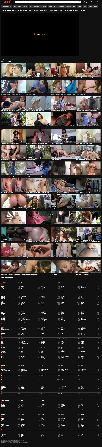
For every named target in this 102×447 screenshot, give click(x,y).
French (2, 343)
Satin (22, 418)
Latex (22, 379)
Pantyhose (3, 405)
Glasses (82, 348)
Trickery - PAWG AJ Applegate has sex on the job (85, 126)
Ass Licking (63, 289)
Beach (62, 297)
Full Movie (43, 343)
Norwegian (83, 393)
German (82, 347)
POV (22, 404)
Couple (42, 318)
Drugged (79, 6)
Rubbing (62, 414)
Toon (2, 435)
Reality (2, 413)
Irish (42, 365)
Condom (42, 317)
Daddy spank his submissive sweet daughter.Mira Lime (36, 176)
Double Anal (63, 328)
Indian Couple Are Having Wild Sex (82, 274)
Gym (22, 352)
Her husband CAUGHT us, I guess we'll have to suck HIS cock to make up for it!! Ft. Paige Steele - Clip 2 (38, 208)
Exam (62, 334)
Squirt (82, 424)
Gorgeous (62, 350)
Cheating (25, 6)
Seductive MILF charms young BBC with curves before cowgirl (63, 94)
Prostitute (82, 407)
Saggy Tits (3, 418)
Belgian (22, 298)
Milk (2, 388)
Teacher (62, 431)
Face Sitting (23, 338)
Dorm (42, 328)
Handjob (42, 356)
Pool (81, 406)
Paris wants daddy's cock (56, 159)
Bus (81, 305)
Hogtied (62, 357)
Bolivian (82, 302)
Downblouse (23, 329)
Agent (42, 286)
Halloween (23, 356)
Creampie (3, 319)
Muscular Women (24, 389)
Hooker (2, 358)
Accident (3, 286)
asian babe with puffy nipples (7, 192)
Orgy (22, 400)
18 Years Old (3, 282)
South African (63, 423)
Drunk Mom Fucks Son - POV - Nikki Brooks (59, 126)
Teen (15, 6)
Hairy (55, 6)
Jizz (2, 371)
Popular (93, 2)
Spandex (82, 423)
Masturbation (63, 386)
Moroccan (82, 388)
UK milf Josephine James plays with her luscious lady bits (37, 126)
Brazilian (42, 304)
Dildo (22, 327)
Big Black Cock (64, 298)
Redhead (23, 413)
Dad (2, 326)
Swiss (62, 427)
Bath (22, 297)
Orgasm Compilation (5, 400)
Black (2, 302)
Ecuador (22, 333)
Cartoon (22, 312)
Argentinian (63, 288)
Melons (22, 387)
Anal (61, 287)
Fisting (19, 6)
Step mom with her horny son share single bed (85, 77)
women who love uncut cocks (32, 274)
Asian (22, 289)
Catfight (62, 312)
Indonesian (23, 364)
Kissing (22, 375)
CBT (2, 311)
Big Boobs (82, 298)
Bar (81, 296)
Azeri (82, 291)
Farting (2, 340)
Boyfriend (23, 304)
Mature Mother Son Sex (30, 77)
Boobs (22, 303)
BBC (2, 295)
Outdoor (42, 400)
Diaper (2, 327)
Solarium (23, 423)
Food (22, 342)
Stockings (82, 425)
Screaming (63, 418)
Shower (82, 420)
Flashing (82, 341)
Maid (81, 385)
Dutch (82, 329)
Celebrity (3, 313)
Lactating (3, 379)
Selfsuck (23, 419)
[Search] (79, 2)
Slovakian (43, 421)
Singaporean (3, 421)
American (43, 287)
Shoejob (22, 420)
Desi (81, 326)
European (43, 334)
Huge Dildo (63, 358)
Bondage (3, 303)
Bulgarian (62, 305)
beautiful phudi (79, 208)
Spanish (2, 424)
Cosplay (90, 6)
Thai (61, 433)
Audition (3, 291)
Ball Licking (23, 296)
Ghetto (2, 348)
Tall (2, 431)
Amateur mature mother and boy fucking (84, 143)
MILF (19, 59)
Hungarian (3, 360)
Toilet (82, 434)
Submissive (63, 426)
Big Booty (3, 299)
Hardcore (82, 356)
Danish (42, 326)
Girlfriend (23, 348)
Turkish (22, 436)
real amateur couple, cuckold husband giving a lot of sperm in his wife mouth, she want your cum (38, 241)
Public (2, 409)
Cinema (42, 314)
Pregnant (42, 407)
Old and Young (44, 399)
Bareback (3, 297)
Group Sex (63, 351)
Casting (42, 312)
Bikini (42, 301)
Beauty (82, 297)
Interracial (15, 59)
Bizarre (44, 6)
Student (42, 426)
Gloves (22, 350)
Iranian (22, 365)
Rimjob (82, 413)
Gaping (62, 347)
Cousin (62, 318)
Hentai (22, 357)
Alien (2, 287)
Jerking (62, 370)
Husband (23, 360)
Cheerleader (43, 313)
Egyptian (42, 333)
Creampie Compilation (25, 319)
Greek (42, 351)
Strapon (2, 426)
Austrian (62, 291)
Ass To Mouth (83, 289)
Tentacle (42, 433)
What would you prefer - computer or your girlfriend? (86, 159)
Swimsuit (23, 427)
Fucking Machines (24, 343)
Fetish (82, 340)
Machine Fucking (64, 385)
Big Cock (62, 299)
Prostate (62, 407)
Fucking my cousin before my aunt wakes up (59, 225)
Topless (22, 435)
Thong (82, 433)
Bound (2, 304)
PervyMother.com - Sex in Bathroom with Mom (35, 110)
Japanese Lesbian (44, 369)
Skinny (22, 421)
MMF (22, 385)
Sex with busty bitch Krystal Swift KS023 (9, 225)
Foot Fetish (43, 342)
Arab (42, 288)
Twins (42, 436)
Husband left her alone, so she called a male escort (11, 94)
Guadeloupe (83, 351)
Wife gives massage (30, 257)
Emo (81, 333)
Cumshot (10, 59)
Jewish (82, 370)
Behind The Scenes (5, 298)
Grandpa (3, 351)
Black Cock (23, 302)
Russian (82, 414)
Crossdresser (83, 319)
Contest (62, 317)
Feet (42, 340)
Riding (62, 413)
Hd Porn (5, 445)
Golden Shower (44, 350)
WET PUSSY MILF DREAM (6, 257)
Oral (61, 399)
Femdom (62, 340)
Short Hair (63, 420)
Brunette (3, 305)
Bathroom (43, 297)
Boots (42, 303)
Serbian (42, 419)
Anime (22, 288)
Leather (82, 379)
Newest (99, 2)
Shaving (2, 420)
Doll (2, 328)
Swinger (42, 427)
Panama (62, 404)
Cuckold (3, 320)
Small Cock (63, 421)
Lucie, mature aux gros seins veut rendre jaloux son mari (37, 143)
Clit (81, 314)
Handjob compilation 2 (80, 94)
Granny (22, 351)
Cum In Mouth (43, 320)
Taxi (42, 431)
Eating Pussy (3, 333)
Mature (82, 386)
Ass (41, 289)
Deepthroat (69, 6)
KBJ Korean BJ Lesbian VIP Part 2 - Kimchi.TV (60, 257)
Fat (21, 340)
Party (22, 405)
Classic (62, 314)
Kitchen (39, 59)
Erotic (2, 334)
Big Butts (23, 299)
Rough (22, 414)
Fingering (23, 341)
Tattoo (22, 431)
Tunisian (3, 436)
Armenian (82, 288)
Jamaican (3, 369)
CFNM (22, 311)
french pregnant (54, 274)
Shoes (42, 420)
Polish (62, 406)
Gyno (42, 352)
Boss (62, 303)
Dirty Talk (43, 327)
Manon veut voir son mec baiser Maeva (8, 126)
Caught (82, 312)
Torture (42, 435)
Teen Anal (23, 433)
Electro (62, 333)
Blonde (42, 302)
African (22, 286)
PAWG (2, 404)
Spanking (23, 424)
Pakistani (43, 404)
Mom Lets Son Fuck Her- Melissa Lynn (58, 110)
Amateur (30, 59)
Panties (82, 404)
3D (21, 282)
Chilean (62, 313)
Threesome (3, 434)
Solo (42, 423)
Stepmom (43, 425)
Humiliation (83, 358)
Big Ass (42, 298)
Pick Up (82, 405)
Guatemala (3, 352)
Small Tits (82, 421)
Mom (42, 388)
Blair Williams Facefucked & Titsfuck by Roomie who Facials (37, 192)
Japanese (23, 369)
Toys (62, 435)
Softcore (3, 423)
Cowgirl (82, 318)
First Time (43, 341)
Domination (23, 328)
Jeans (42, 370)
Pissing (22, 406)
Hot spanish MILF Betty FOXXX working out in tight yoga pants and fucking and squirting (88, 225)
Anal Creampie (83, 287)
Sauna (42, 418)
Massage (42, 386)
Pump (62, 409)
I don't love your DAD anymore (57, 143)
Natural (26, 59)
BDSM (42, 295)
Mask (22, 386)
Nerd (22, 393)
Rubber (42, 414)
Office (2, 399)
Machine (42, 385)
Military (82, 387)
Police (42, 406)
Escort (22, 334)
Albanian (62, 286)
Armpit (2, 289)
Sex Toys (62, 419)
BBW (22, 295)
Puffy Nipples (43, 409)
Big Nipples (3, 301)
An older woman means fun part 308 (8, 208)
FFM (74, 6)
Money (62, 388)
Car (2, 312)
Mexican (42, 387)
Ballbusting (43, 296)
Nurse (22, 395)
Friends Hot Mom (54, 176)
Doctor (62, 327)
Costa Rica (3, 318)
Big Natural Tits (83, 299)
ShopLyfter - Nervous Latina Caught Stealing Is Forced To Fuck (88, 241)
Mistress (23, 388)
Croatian (62, 319)
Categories (86, 2)
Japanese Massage (64, 369)
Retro (42, 413)
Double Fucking (83, 328)
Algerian (82, 286)
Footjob (62, 342)
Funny (62, 343)
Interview (3, 365)
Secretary (82, 418)
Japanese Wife (24, 370)
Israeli (62, 365)
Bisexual (62, 301)
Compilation (23, 317)
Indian (2, 364)
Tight (42, 434)
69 (41, 282)
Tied (22, 434)
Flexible (2, 342)
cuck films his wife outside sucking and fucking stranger (62, 241)
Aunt (7, 59)
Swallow (82, 426)
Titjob (62, 434)
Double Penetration (5, 329)
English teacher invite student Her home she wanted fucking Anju (38, 225)
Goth (81, 350)
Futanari (82, 343)
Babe (62, 295)
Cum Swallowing (64, 320)
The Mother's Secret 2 (30, 94)
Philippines (63, 405)
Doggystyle (83, 327)
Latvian (62, 379)
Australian (43, 291)
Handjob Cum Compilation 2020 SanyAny (9, 159)
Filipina (2, 341)
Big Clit (42, 299)
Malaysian (3, 386)
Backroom (3, 296)
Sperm (42, 424)
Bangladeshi (63, 296)
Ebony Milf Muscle (79, 176)
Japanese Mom (83, 369)
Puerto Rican (23, 409)
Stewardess (63, 425)
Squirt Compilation (5, 425)
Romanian (3, 414)
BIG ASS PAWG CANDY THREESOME (83, 192)
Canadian (82, 311)
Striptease (23, 426)
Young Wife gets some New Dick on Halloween (10, 143)
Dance (22, 326)
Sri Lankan (23, 425)
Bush (2, 307)
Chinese (82, 313)
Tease (82, 431)
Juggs (22, 371)
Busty (22, 307)
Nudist (2, 395)
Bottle (82, 303)
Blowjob (95, 6)
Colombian (3, 317)
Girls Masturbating (44, 348)
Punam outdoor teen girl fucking (7, 176)
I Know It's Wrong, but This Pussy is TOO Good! (60, 77)
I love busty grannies (5, 77)
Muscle (2, 389)
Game (22, 347)
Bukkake (42, 305)
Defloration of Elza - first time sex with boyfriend (60, 192)
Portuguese (23, 407)
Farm (82, 338)
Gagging (3, 347)
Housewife (43, 358)
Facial (42, 338)
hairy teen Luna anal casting (31, 159)
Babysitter (82, 295)
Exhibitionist (83, 334)
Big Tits (22, 301)
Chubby (2, 314)
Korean (62, 375)
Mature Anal (61, 6)
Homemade (35, 59)
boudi (2, 241)
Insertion (42, 364)
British (82, 304)
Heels (2, 357)
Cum (22, 320)
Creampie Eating (37, 6)
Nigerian (42, 393)
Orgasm (82, 399)
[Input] (48, 2)
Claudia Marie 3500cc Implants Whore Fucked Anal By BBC (87, 110)
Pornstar (3, 407)
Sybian (82, 427)
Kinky (2, 375)
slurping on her (79, 257)
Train (82, 435)
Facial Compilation (64, 338)
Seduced (3, 419)
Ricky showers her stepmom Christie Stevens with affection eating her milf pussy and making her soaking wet (13, 110)
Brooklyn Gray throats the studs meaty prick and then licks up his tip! (13, 274)
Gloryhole (3, 350)
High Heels (43, 357)
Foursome (82, 342)
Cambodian (43, 311)
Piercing (3, 406)
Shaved (82, 419)
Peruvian (42, 405)
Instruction (63, 364)
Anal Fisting (3, 288)
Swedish (3, 427)
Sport (31, 6)
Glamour (62, 348)
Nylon (85, 6)
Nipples (50, 6)
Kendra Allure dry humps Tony (57, 208)
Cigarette (23, 314)
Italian (82, 365)
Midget (62, 387)
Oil (21, 399)
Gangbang (43, 347)
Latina (42, 379)
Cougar (22, 318)
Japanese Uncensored (6, 6)
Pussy (82, 409)
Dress (42, 329)
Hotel (22, 358)
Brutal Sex (23, 305)
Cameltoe (62, 311)
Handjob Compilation (65, 356)
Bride (62, 304)
